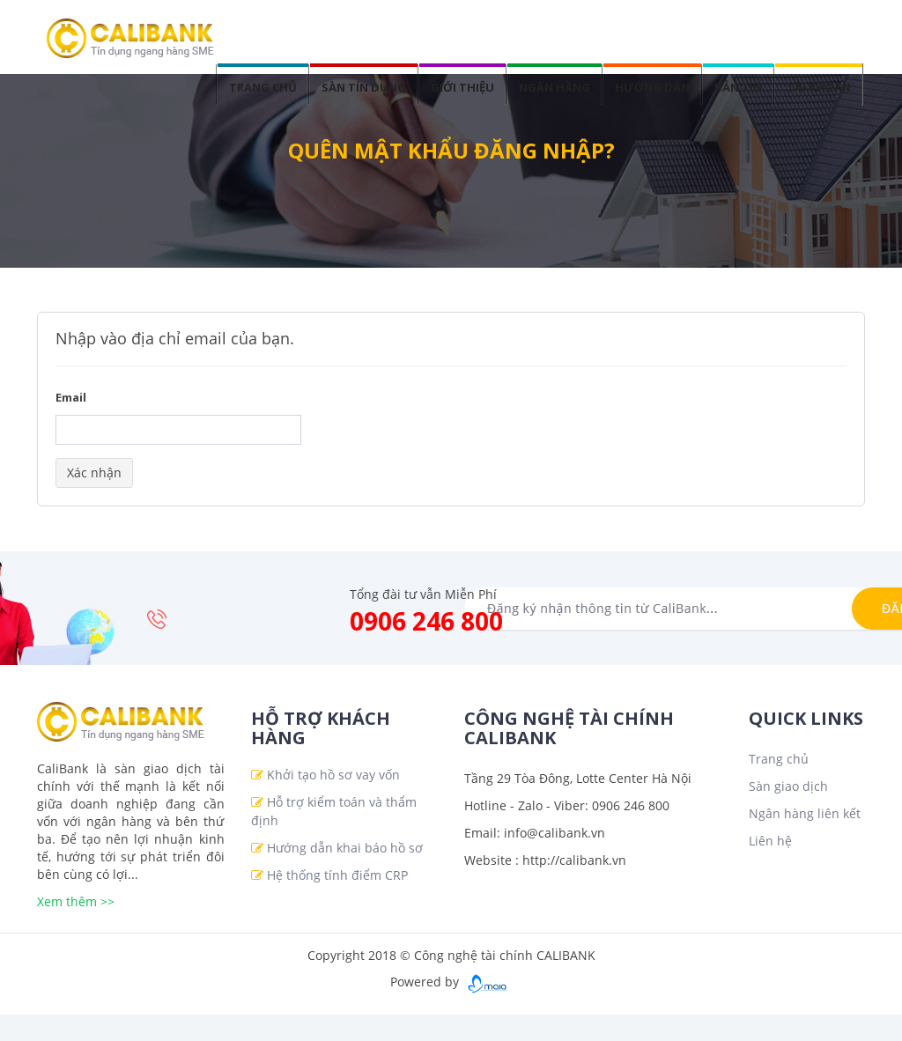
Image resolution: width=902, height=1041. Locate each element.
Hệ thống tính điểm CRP (337, 875)
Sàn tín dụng (364, 87)
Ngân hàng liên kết (805, 813)
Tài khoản (819, 87)
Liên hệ (770, 840)
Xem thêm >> (76, 901)
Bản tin (738, 87)
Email (70, 397)
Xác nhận (94, 472)
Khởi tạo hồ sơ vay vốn (333, 774)
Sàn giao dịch (788, 786)
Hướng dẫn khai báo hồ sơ (345, 847)
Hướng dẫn (652, 87)
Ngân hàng (554, 87)
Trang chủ (263, 87)
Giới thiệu (462, 87)
